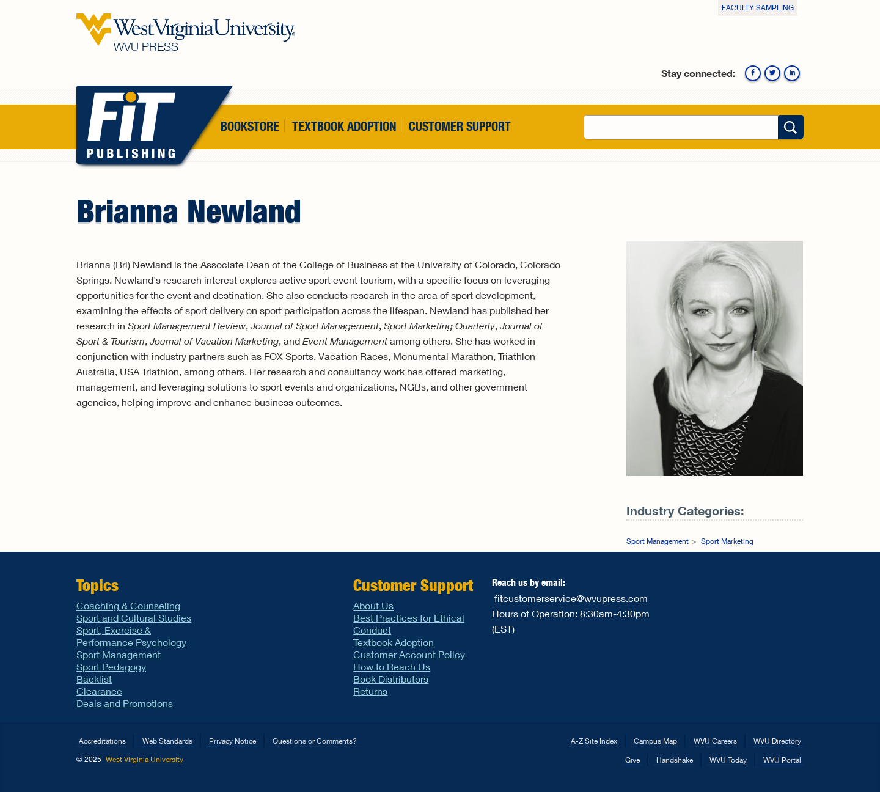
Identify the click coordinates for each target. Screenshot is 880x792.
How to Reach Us (391, 666)
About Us (373, 605)
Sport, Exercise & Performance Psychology (131, 636)
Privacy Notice (232, 741)
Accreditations (102, 741)
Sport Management (657, 541)
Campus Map (655, 741)
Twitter (772, 73)
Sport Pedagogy (111, 666)
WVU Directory (777, 741)
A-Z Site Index (594, 741)
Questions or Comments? (315, 741)
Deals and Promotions (124, 703)
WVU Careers (715, 741)
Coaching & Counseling (128, 605)
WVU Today (728, 760)
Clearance (99, 691)
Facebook (753, 73)
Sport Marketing (727, 541)
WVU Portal (782, 760)
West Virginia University (144, 759)
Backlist (94, 678)
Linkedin (792, 73)
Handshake (674, 760)
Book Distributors (390, 678)
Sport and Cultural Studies (133, 617)
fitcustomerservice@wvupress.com (571, 598)
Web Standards (167, 741)
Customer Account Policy (409, 654)
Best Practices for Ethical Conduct (408, 624)
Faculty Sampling (758, 7)
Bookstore (250, 126)
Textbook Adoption (344, 126)
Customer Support (460, 126)
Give (632, 760)
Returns (370, 691)
